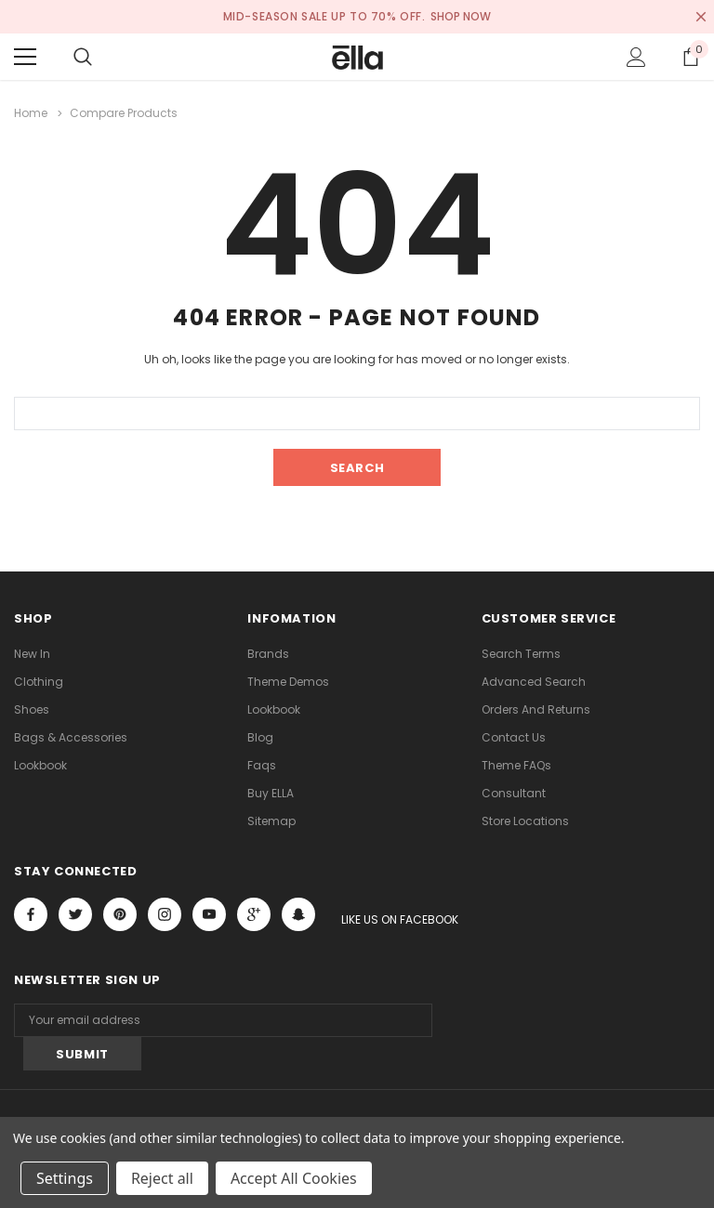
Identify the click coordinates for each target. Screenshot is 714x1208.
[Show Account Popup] (636, 56)
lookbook (40, 765)
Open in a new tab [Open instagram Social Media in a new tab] (164, 914)
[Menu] (25, 57)
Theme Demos (288, 681)
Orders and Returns (536, 709)
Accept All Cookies (294, 1178)
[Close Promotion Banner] (701, 16)
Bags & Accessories (70, 737)
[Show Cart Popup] (690, 56)
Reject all (162, 1178)
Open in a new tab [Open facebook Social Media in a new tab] (30, 914)
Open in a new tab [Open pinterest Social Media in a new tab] (119, 914)
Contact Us (514, 737)
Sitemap (271, 821)
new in (32, 654)
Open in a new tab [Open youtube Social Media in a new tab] (209, 914)
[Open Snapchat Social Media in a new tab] (298, 914)
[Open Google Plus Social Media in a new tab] (254, 914)
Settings (64, 1178)
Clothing (38, 681)
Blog (260, 737)
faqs (261, 765)
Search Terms (521, 654)
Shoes (31, 709)
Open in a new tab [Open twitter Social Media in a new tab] (76, 914)
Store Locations (525, 821)
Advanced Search (534, 681)
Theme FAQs (516, 765)
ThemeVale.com (285, 1113)
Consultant (514, 793)
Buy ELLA (270, 793)
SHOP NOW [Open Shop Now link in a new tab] (461, 16)
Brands (268, 654)
